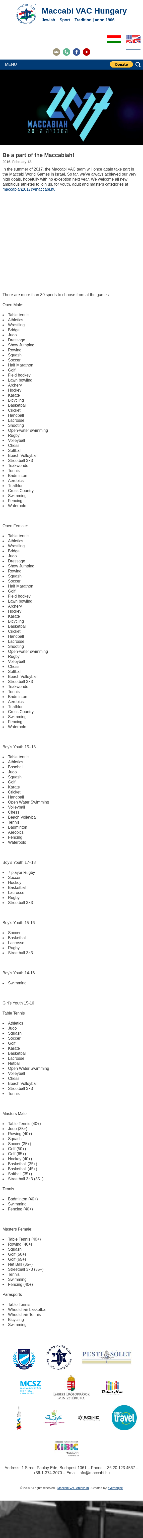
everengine (115, 1488)
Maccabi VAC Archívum (73, 1488)
